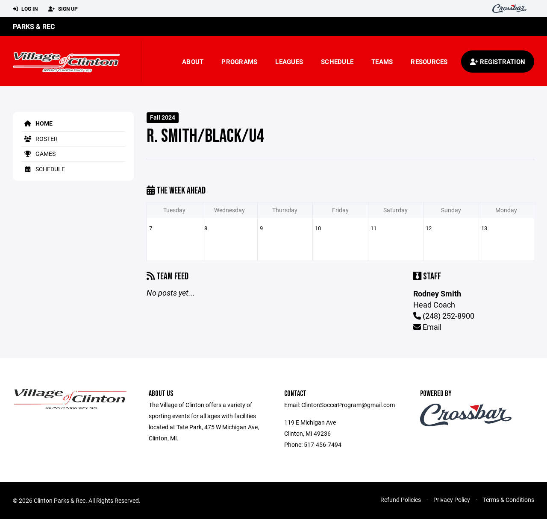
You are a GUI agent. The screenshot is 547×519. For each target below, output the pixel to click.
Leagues (289, 61)
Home (37, 123)
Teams (382, 61)
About (192, 61)
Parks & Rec (34, 26)
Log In (25, 9)
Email (427, 327)
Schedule (337, 61)
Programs (239, 61)
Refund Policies (400, 500)
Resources (429, 61)
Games (38, 154)
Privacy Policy (451, 500)
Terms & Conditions (508, 500)
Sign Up (63, 9)
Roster (39, 139)
